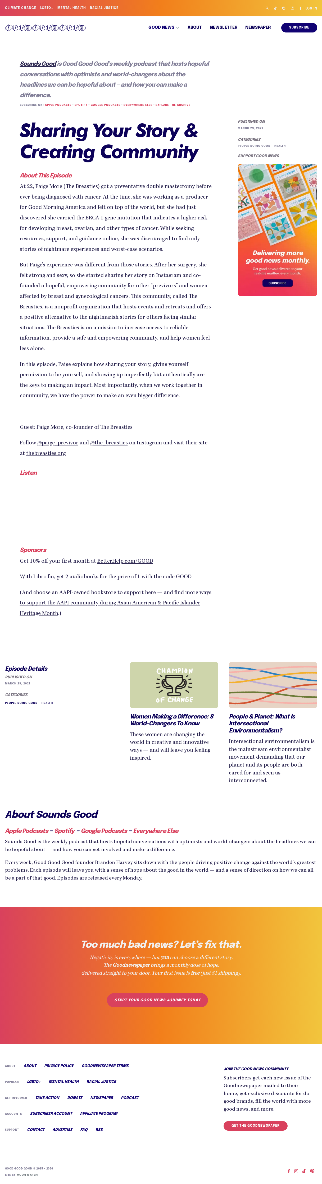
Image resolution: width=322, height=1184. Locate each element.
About (195, 28)
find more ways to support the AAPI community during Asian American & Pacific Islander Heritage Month (115, 603)
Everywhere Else (137, 105)
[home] (45, 27)
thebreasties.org (46, 454)
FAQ (83, 1130)
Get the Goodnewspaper (255, 1125)
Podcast (128, 1098)
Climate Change (21, 8)
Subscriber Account (50, 1114)
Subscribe (299, 27)
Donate (73, 1098)
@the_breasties (109, 443)
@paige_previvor (57, 443)
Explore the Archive (171, 105)
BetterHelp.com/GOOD (125, 562)
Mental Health (72, 8)
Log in (311, 8)
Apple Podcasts (57, 105)
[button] (163, 28)
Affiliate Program (98, 1114)
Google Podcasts (104, 105)
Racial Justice (105, 8)
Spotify (80, 105)
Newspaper (258, 28)
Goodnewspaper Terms (104, 1066)
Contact (35, 1130)
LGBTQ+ (47, 8)
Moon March (26, 1175)
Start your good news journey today (157, 1000)
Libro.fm (43, 577)
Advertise (62, 1130)
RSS (98, 1130)
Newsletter (223, 28)
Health (279, 146)
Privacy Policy (58, 1066)
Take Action (46, 1098)
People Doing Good (254, 146)
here (150, 593)
